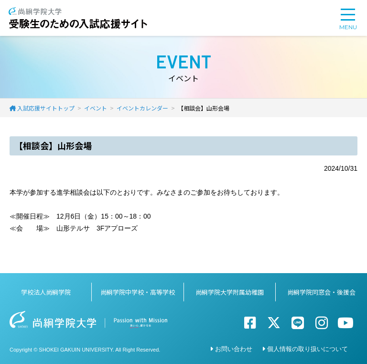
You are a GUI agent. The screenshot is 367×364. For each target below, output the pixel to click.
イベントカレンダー (142, 108)
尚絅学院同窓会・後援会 (321, 292)
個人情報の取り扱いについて (307, 349)
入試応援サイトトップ (46, 108)
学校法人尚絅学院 (46, 292)
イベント (95, 108)
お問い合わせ (233, 349)
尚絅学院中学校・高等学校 (137, 292)
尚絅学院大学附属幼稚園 (229, 292)
